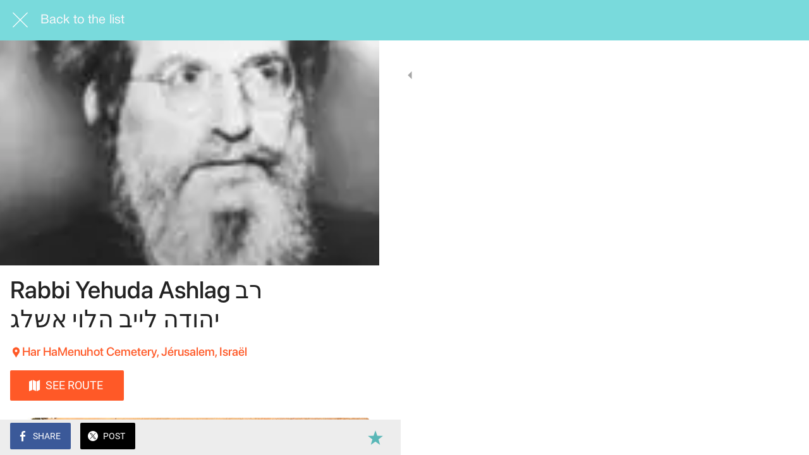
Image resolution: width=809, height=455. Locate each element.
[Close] (20, 20)
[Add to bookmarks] (354, 437)
